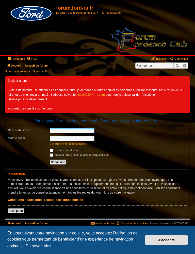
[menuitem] (32, 59)
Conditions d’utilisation (25, 200)
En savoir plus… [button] (40, 246)
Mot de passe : (17, 137)
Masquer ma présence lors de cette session (79, 154)
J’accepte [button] (166, 240)
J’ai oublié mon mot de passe (68, 143)
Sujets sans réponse (17, 71)
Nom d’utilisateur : (20, 130)
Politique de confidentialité (63, 200)
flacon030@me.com (91, 95)
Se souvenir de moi (64, 150)
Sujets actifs (40, 71)
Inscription (16, 211)
